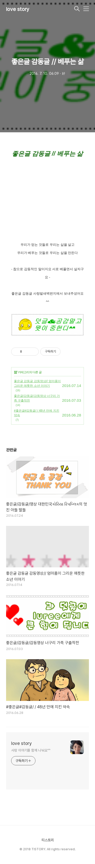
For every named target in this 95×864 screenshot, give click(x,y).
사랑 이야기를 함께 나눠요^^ (30, 750)
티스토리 (48, 840)
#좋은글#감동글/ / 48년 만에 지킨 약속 (36, 413)
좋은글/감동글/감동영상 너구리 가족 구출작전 (37, 398)
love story (17, 9)
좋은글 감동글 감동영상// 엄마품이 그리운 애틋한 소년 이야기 (37, 383)
